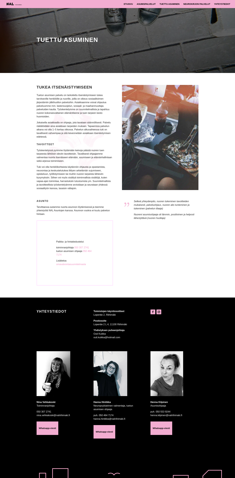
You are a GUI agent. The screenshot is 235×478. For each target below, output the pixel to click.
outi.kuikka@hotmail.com (107, 337)
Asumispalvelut (146, 4)
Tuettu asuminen (169, 4)
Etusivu (128, 4)
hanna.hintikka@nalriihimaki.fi (109, 419)
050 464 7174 (106, 415)
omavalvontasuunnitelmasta (71, 264)
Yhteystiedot (222, 4)
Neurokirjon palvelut (196, 4)
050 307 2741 (81, 247)
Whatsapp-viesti (47, 428)
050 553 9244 (163, 411)
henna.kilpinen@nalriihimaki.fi (166, 415)
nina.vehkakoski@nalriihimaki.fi (53, 415)
